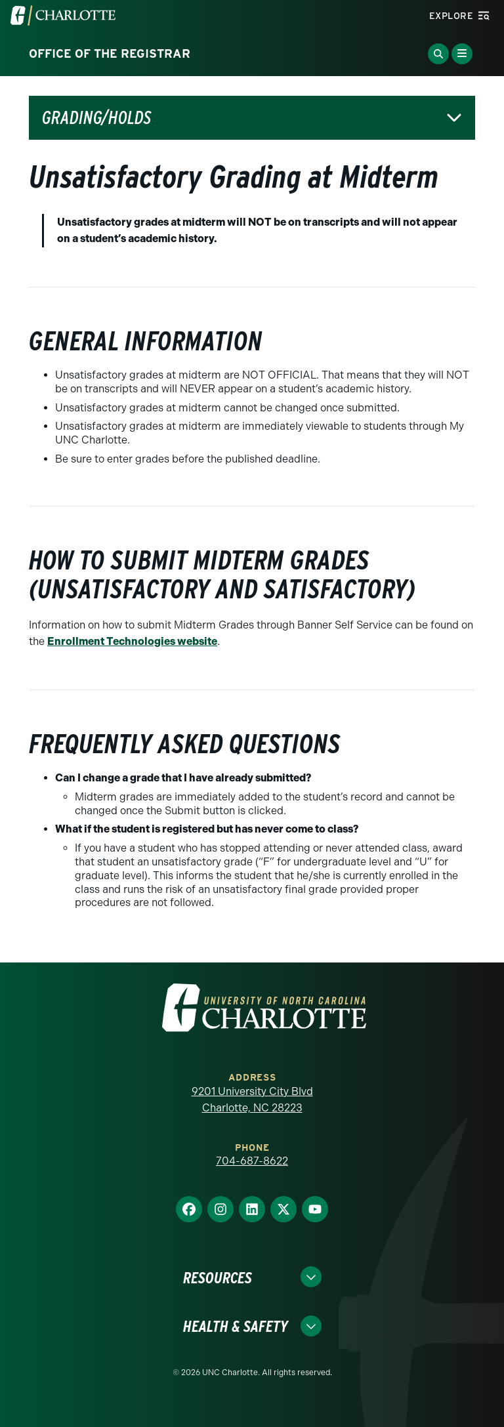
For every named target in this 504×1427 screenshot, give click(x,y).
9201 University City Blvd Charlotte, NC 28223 (252, 1100)
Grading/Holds (96, 118)
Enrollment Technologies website (132, 641)
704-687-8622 (252, 1161)
